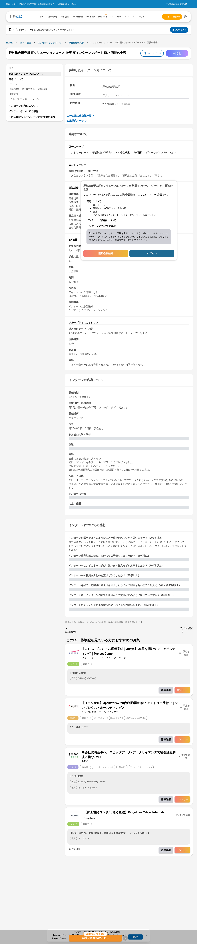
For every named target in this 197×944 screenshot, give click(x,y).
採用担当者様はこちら (176, 4)
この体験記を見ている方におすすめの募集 (32, 117)
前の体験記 (71, 630)
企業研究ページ (77, 121)
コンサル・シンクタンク (50, 42)
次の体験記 (186, 630)
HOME (9, 42)
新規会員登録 (105, 253)
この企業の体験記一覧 (81, 116)
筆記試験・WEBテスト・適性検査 (28, 89)
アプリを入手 (179, 30)
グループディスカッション (24, 99)
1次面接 (14, 94)
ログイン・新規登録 (172, 17)
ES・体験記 (25, 42)
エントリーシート (20, 84)
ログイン (152, 253)
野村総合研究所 (76, 42)
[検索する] (185, 16)
